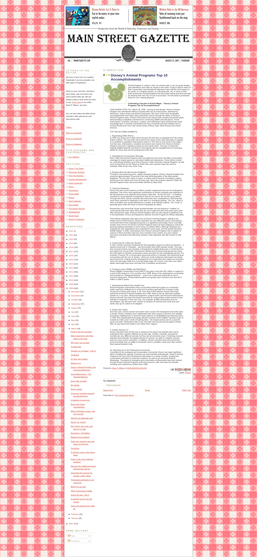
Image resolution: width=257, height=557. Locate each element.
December (75, 292)
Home (147, 390)
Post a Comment (113, 385)
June (73, 316)
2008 (71, 288)
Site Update (73, 205)
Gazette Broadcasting (78, 179)
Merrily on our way (78, 487)
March (74, 329)
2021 (71, 235)
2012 (71, 272)
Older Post (186, 390)
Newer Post (108, 390)
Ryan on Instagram (74, 144)
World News (74, 216)
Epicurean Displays (77, 172)
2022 (71, 231)
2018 (71, 247)
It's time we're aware (79, 359)
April (73, 324)
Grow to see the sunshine (81, 332)
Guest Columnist (75, 183)
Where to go (76, 363)
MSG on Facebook (74, 133)
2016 (71, 256)
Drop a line (76, 102)
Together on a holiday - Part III (83, 351)
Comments (73, 541)
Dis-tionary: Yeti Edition (80, 433)
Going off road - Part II (80, 495)
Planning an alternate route (82, 418)
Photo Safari (74, 194)
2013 (71, 268)
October (74, 300)
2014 (71, 264)
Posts (71, 536)
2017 (71, 252)
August (74, 308)
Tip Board (75, 355)
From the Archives (76, 176)
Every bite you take (79, 381)
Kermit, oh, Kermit (78, 422)
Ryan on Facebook (74, 139)
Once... (72, 187)
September (76, 304)
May (73, 320)
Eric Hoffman (74, 157)
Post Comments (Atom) (124, 395)
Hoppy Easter (76, 389)
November (75, 296)
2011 (71, 276)
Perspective (73, 190)
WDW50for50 (74, 212)
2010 (71, 280)
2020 (71, 239)
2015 (71, 260)
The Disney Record (77, 209)
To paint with (76, 347)
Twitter (69, 127)
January (74, 518)
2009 (71, 284)
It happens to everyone (80, 400)
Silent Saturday (75, 201)
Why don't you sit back (80, 343)
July (73, 312)
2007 (71, 524)
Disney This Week (76, 168)
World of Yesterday (76, 219)
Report (188, 373)
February (75, 514)
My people (75, 385)
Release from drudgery (80, 437)
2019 (71, 243)
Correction (75, 448)
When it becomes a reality (81, 491)
